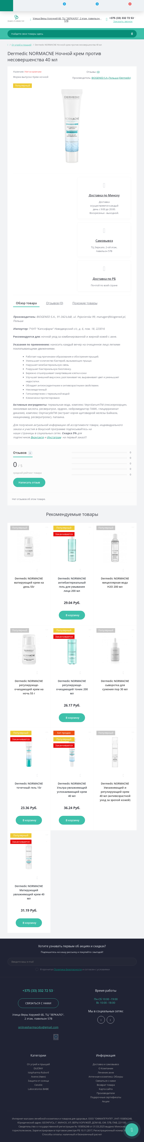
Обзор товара (26, 303)
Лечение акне (106, 1072)
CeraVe (38, 1085)
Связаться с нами (38, 1003)
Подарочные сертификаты (105, 1097)
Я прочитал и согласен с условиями (75, 969)
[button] (66, 19)
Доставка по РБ (104, 279)
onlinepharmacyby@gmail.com (38, 1027)
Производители (106, 1093)
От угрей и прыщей (21, 44)
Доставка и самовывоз (106, 1064)
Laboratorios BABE (38, 1089)
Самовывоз (104, 241)
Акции (105, 1101)
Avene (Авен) (38, 1076)
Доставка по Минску (104, 195)
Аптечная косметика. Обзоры (106, 1076)
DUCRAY (38, 1068)
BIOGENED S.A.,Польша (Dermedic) (111, 77)
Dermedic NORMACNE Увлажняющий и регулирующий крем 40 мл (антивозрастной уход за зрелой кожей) (115, 792)
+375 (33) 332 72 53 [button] (38, 990)
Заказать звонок (123, 21)
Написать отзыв (29, 482)
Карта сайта (106, 1089)
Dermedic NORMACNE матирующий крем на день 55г (29, 582)
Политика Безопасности (68, 969)
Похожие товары (84, 303)
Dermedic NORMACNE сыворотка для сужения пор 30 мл (115, 685)
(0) (98, 71)
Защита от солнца (38, 1080)
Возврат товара (106, 1085)
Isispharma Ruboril (38, 1072)
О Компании (105, 1068)
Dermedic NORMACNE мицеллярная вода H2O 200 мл (115, 582)
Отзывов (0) (54, 303)
